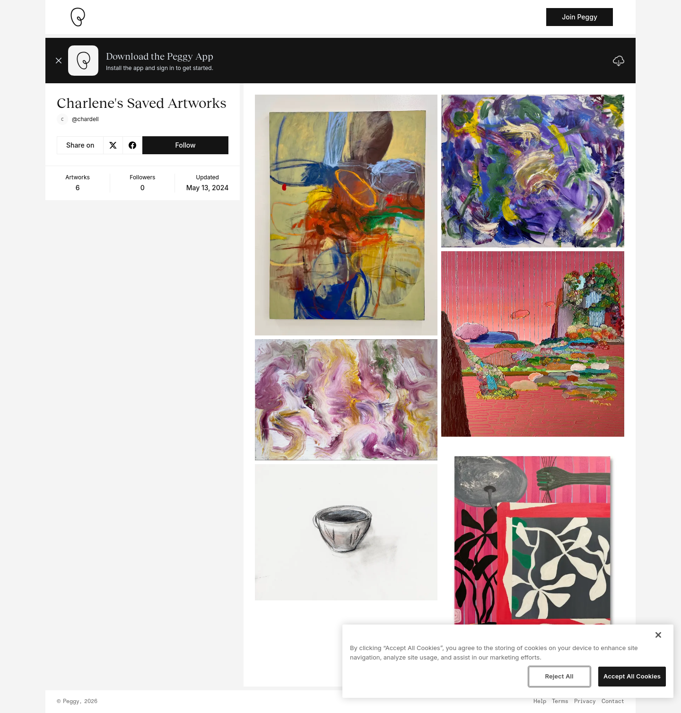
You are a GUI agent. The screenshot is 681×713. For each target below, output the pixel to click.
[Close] (658, 635)
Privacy (585, 701)
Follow (185, 145)
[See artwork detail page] (346, 215)
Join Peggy (579, 17)
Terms (560, 701)
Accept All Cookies (632, 676)
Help (539, 701)
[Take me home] (77, 17)
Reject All (559, 676)
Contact (613, 701)
